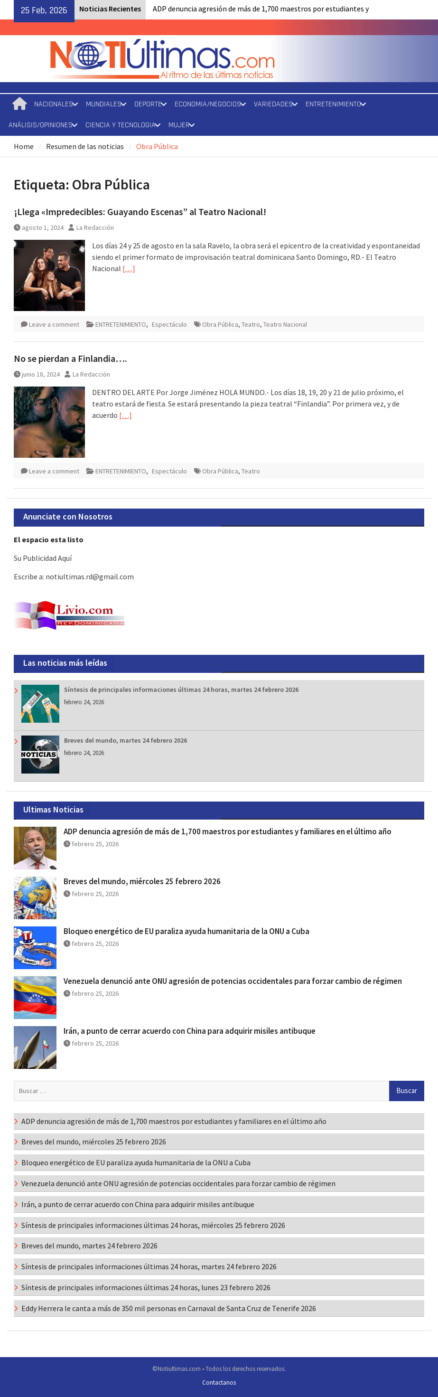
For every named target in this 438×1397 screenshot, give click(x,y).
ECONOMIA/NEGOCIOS (208, 104)
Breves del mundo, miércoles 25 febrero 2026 (142, 881)
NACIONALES (53, 104)
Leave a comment (54, 324)
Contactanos (219, 1382)
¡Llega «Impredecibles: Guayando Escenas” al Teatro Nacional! (140, 211)
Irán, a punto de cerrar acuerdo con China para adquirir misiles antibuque (190, 1031)
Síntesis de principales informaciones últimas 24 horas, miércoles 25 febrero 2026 (153, 1225)
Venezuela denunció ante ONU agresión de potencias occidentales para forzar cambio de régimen (233, 981)
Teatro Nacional (285, 324)
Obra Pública (220, 324)
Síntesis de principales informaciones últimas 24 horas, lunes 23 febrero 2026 (145, 1287)
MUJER (179, 125)
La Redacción (95, 227)
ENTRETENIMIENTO (333, 104)
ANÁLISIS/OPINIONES (41, 125)
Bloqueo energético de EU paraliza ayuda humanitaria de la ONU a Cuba (186, 931)
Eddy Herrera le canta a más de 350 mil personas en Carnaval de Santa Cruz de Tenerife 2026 (168, 1308)
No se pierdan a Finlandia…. (70, 358)
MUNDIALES (103, 104)
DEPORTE (148, 104)
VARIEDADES (273, 104)
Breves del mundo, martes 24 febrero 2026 (125, 740)
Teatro (251, 324)
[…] (128, 268)
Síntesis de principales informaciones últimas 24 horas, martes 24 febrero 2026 (181, 689)
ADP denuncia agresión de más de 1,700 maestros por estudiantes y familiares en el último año (227, 831)
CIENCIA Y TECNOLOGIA (120, 125)
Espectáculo (169, 324)
